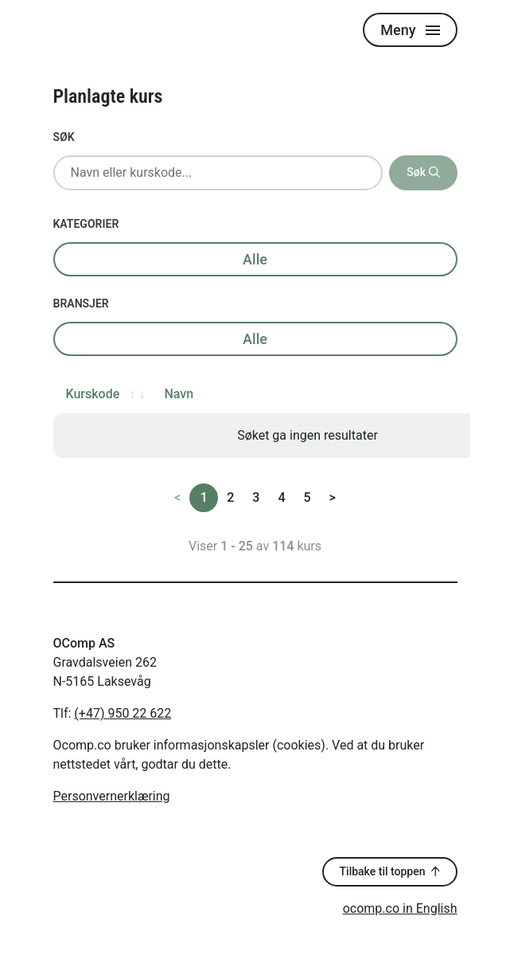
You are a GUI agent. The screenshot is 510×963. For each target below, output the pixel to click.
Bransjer (81, 303)
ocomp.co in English (400, 908)
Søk (64, 137)
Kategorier (86, 223)
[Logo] (101, 30)
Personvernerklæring (111, 796)
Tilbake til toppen (390, 871)
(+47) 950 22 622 (122, 713)
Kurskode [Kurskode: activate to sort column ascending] (93, 393)
